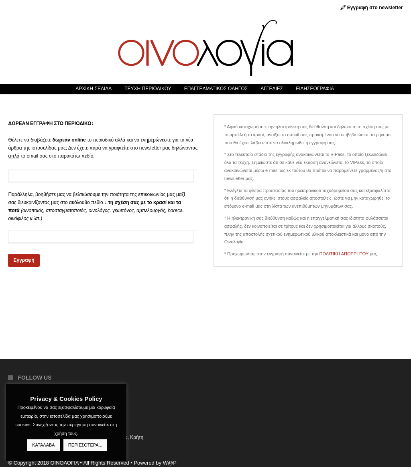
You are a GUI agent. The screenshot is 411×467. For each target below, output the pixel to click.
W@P (170, 463)
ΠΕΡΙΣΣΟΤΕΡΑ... (85, 445)
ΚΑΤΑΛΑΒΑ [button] (43, 445)
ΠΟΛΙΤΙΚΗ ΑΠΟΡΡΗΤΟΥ (344, 253)
